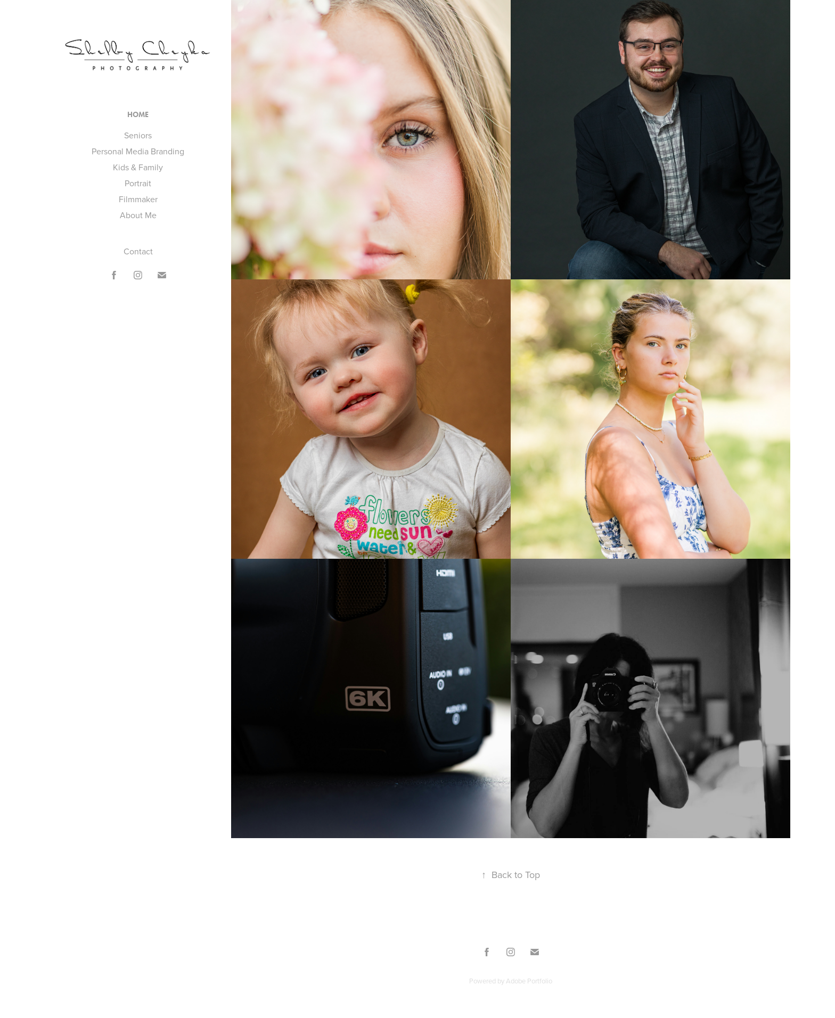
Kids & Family (138, 167)
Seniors (138, 135)
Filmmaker (138, 199)
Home (138, 114)
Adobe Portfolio (529, 981)
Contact (138, 251)
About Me (138, 215)
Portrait (138, 183)
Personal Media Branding (138, 151)
